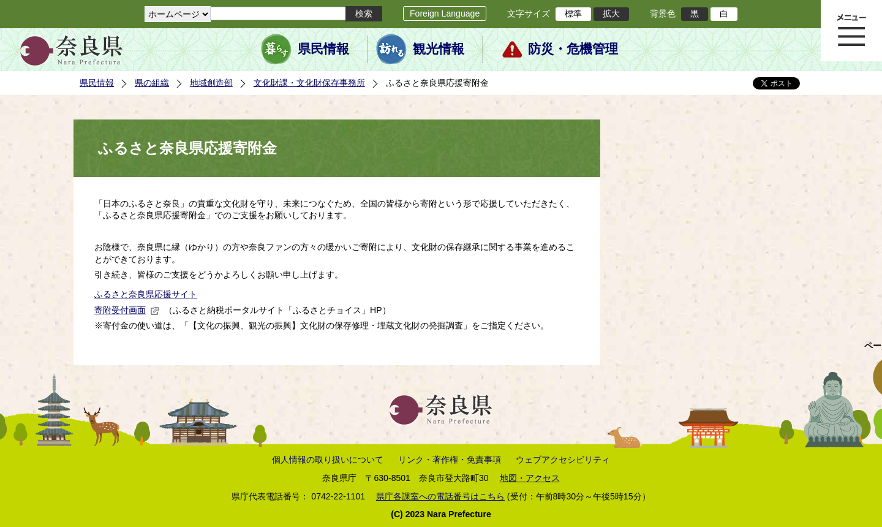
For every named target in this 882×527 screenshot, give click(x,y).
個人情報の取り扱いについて (327, 459)
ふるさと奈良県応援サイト (145, 294)
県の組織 (152, 83)
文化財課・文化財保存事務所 (309, 83)
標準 (573, 13)
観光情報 (438, 49)
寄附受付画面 (126, 310)
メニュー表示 (851, 30)
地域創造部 (211, 83)
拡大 (611, 13)
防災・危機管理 (573, 49)
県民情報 (323, 49)
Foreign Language (445, 13)
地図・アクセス (530, 478)
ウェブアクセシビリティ (563, 459)
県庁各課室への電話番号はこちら (440, 496)
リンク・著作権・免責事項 (449, 459)
